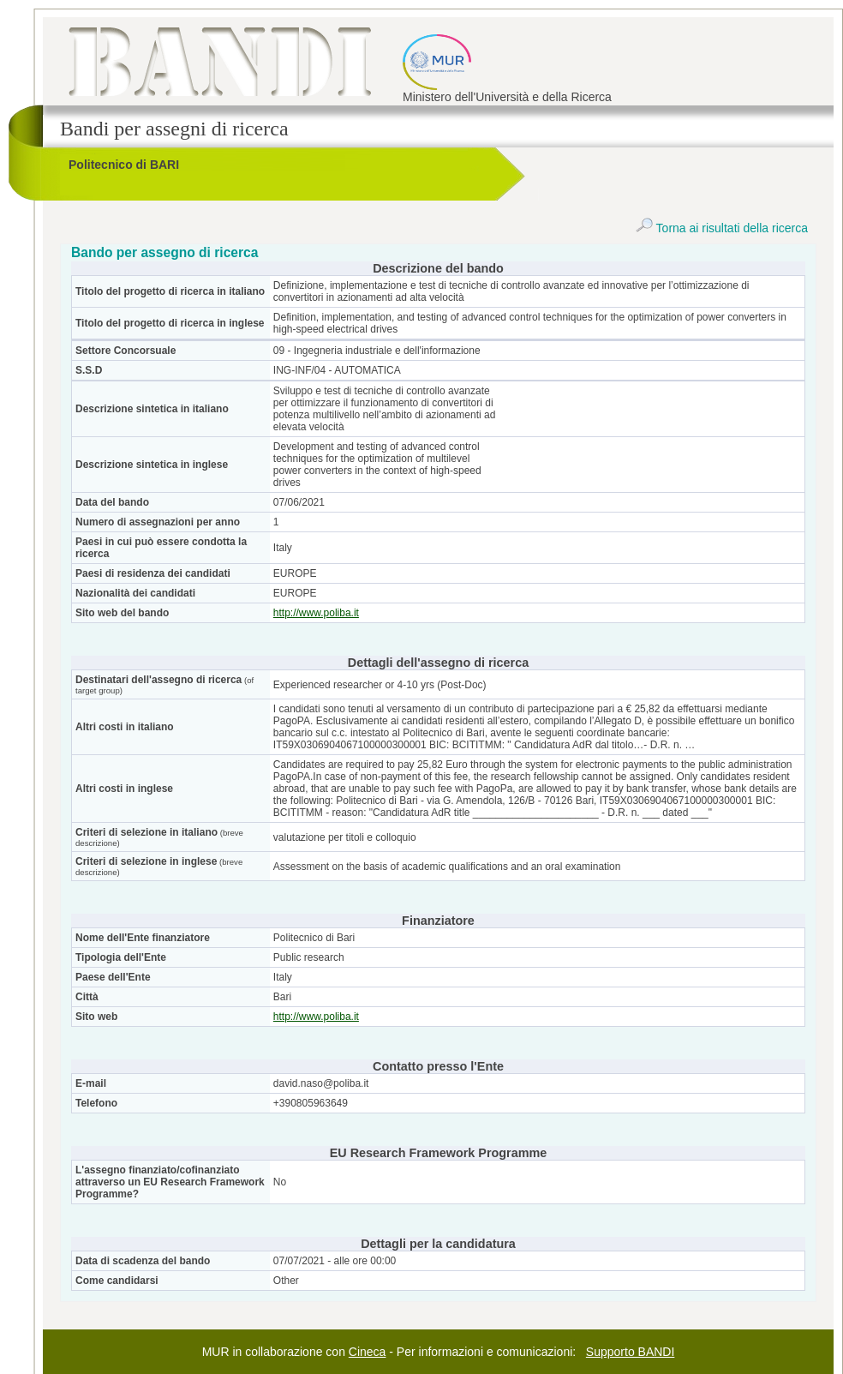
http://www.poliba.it (316, 613)
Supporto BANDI (630, 1352)
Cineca (367, 1352)
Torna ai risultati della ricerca (722, 228)
